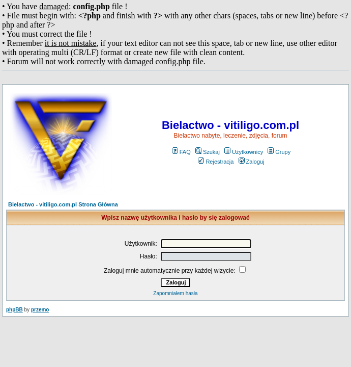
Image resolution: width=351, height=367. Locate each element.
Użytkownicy (243, 152)
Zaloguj (252, 162)
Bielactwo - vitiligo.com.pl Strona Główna (63, 204)
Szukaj (207, 152)
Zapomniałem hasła (175, 293)
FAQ (181, 152)
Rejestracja (215, 162)
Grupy (279, 152)
